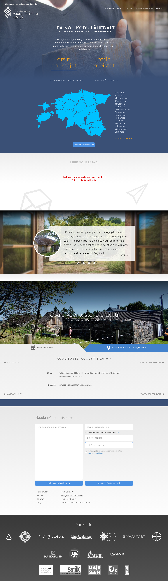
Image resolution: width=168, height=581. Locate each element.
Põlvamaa (120, 112)
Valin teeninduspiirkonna (59, 483)
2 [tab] (84, 263)
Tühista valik (127, 138)
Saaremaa (120, 120)
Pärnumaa (120, 115)
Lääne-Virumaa (122, 109)
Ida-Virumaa (121, 98)
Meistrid (119, 8)
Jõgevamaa (120, 101)
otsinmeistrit (104, 62)
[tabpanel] (84, 243)
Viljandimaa (121, 129)
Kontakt (159, 8)
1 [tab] (78, 263)
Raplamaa (120, 118)
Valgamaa (120, 126)
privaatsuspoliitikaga (95, 453)
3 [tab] (89, 263)
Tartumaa (120, 123)
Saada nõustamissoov (84, 145)
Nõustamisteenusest (144, 8)
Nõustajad (109, 8)
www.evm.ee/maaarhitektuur (76, 502)
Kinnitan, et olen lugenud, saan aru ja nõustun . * (103, 452)
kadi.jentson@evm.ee (72, 495)
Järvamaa (120, 104)
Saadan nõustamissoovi (109, 483)
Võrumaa (119, 132)
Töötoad (129, 8)
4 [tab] (94, 263)
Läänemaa (120, 106)
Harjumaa (120, 92)
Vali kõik (118, 138)
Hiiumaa (119, 95)
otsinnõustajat (64, 62)
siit (118, 432)
